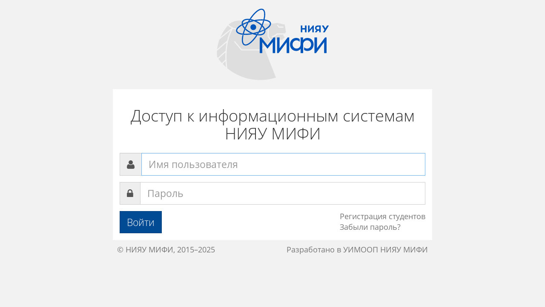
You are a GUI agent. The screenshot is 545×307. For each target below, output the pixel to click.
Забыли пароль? (370, 227)
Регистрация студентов (382, 216)
